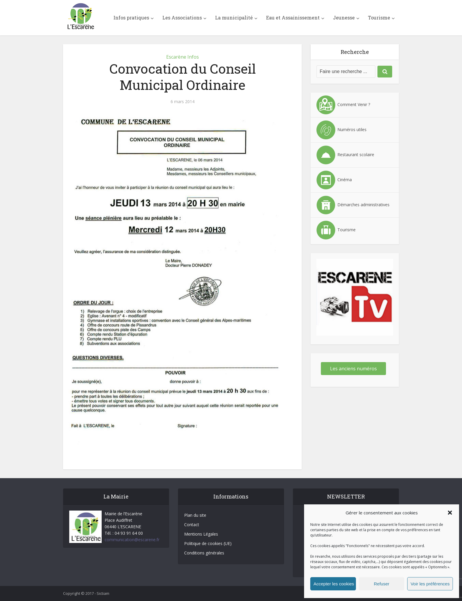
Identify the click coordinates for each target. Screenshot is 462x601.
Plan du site (195, 515)
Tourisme (379, 17)
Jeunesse (344, 17)
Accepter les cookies (334, 583)
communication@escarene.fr (132, 539)
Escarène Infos (182, 57)
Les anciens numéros (353, 368)
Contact (191, 524)
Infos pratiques (131, 17)
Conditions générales (204, 553)
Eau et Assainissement (293, 17)
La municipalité (234, 17)
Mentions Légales (201, 534)
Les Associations (182, 17)
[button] (450, 513)
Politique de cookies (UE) (208, 543)
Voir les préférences (430, 583)
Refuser (382, 583)
